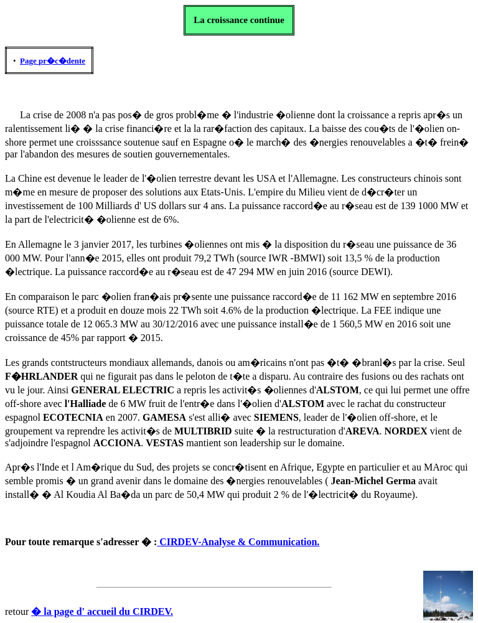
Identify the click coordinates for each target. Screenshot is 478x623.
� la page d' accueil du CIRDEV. (102, 611)
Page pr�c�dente (52, 60)
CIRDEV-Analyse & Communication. (238, 541)
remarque (74, 541)
